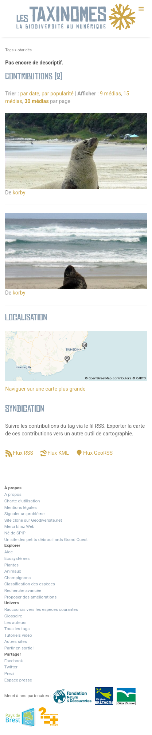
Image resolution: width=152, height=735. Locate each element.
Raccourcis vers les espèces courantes (41, 609)
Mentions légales (20, 507)
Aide (8, 551)
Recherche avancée (22, 590)
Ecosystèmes (17, 558)
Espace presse (18, 680)
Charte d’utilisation (22, 500)
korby (19, 192)
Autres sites (15, 641)
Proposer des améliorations (30, 597)
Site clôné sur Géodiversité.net (33, 520)
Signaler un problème (24, 513)
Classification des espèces (29, 583)
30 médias (36, 101)
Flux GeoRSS (98, 453)
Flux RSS (23, 453)
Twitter (10, 666)
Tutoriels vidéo (18, 635)
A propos (13, 494)
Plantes (11, 565)
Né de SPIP (15, 533)
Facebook (13, 660)
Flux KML (58, 453)
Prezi (9, 673)
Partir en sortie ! (19, 648)
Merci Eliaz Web (19, 526)
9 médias (110, 93)
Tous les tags (17, 628)
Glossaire (13, 616)
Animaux (12, 571)
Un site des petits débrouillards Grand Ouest (46, 539)
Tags (9, 50)
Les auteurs (15, 622)
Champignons (17, 577)
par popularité (58, 93)
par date (29, 93)
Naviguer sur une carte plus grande (45, 389)
